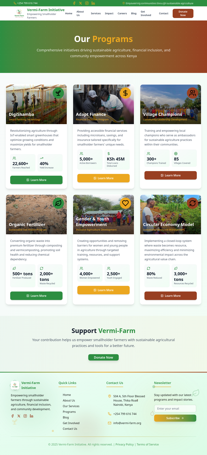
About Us (80, 13)
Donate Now (183, 13)
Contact (163, 13)
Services (96, 13)
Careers (122, 13)
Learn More (36, 180)
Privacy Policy (125, 444)
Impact (109, 13)
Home (68, 13)
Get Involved (146, 13)
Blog (134, 13)
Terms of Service (148, 444)
